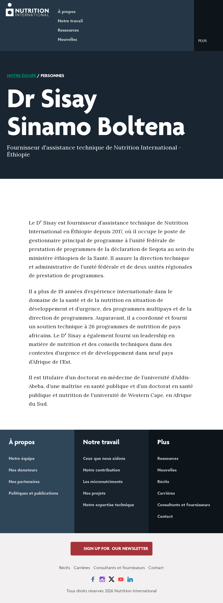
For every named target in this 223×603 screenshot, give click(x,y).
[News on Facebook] (92, 579)
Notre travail (73, 20)
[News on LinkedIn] (130, 579)
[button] (207, 40)
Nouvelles (70, 39)
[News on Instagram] (102, 579)
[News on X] (111, 579)
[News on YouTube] (120, 579)
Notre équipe (21, 75)
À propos (70, 11)
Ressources (71, 30)
